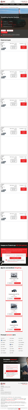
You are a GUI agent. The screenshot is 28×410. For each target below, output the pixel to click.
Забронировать (17, 298)
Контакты (23, 4)
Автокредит (12, 4)
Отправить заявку (15, 258)
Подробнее (10, 298)
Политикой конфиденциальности (12, 261)
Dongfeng (6, 7)
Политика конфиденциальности (6, 392)
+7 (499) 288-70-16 (23, 1)
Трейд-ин (18, 4)
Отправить (4, 32)
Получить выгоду (13, 47)
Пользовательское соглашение (6, 393)
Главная (2, 7)
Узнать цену (23, 47)
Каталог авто (5, 4)
